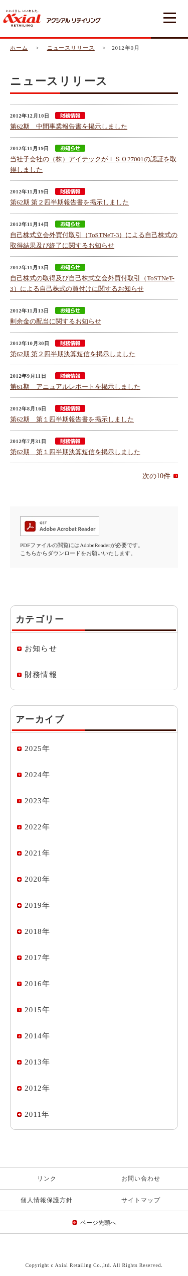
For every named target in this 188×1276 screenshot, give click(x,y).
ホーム (19, 48)
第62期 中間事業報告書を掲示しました (68, 126)
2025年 (37, 749)
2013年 (37, 1062)
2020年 (37, 879)
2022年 (37, 827)
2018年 (37, 931)
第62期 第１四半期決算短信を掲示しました (75, 452)
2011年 (37, 1114)
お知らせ (41, 649)
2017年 (37, 957)
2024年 (37, 775)
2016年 (37, 984)
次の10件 (156, 476)
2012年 (37, 1088)
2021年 (37, 853)
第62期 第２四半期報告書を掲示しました (69, 202)
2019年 (37, 905)
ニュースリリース (71, 48)
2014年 (37, 1036)
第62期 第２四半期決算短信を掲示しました (72, 354)
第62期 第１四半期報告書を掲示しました (72, 419)
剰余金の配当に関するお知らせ (55, 321)
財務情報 (41, 675)
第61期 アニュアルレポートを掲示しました (75, 386)
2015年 (37, 1010)
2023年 (37, 801)
